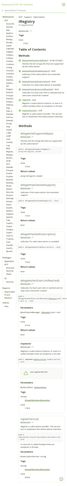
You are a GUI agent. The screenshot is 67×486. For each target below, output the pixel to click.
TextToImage (12, 236)
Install (9, 130)
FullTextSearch (12, 117)
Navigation (11, 155)
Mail (8, 148)
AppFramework (13, 33)
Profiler (9, 176)
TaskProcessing (13, 223)
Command (10, 58)
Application (9, 261)
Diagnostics (11, 89)
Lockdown (10, 142)
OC (5, 278)
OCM (8, 161)
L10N (8, 133)
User (8, 242)
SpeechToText (12, 211)
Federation (11, 105)
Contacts (10, 73)
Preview (9, 170)
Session (9, 195)
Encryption (11, 95)
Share (8, 204)
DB (7, 86)
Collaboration (12, 55)
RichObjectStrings (14, 183)
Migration (10, 151)
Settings (10, 198)
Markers (8, 298)
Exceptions (11, 102)
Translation (11, 239)
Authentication (12, 36)
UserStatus (11, 248)
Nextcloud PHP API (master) (17, 4)
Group (9, 123)
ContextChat (11, 77)
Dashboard (11, 80)
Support (10, 214)
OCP (6, 20)
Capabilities (11, 52)
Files (8, 108)
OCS (8, 164)
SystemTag (11, 217)
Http (8, 126)
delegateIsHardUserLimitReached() (37, 89)
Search (9, 189)
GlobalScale (11, 120)
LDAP (8, 136)
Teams (9, 226)
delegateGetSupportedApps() (35, 60)
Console (9, 70)
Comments (11, 61)
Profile (9, 173)
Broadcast (10, 42)
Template (10, 229)
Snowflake (10, 208)
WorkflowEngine (13, 251)
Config (9, 67)
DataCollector (12, 83)
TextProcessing (13, 233)
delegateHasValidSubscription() (36, 81)
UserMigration (12, 245)
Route (9, 186)
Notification (11, 158)
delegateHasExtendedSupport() (36, 71)
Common (10, 64)
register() (26, 100)
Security (9, 192)
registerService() (29, 110)
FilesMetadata (12, 114)
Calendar (10, 48)
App (8, 30)
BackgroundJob (13, 39)
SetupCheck (11, 201)
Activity (9, 27)
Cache (9, 45)
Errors (7, 295)
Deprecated (9, 292)
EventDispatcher (13, 98)
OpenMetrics (12, 167)
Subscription (39, 17)
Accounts (10, 24)
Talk (8, 220)
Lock (8, 139)
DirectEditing (12, 92)
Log (8, 145)
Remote (9, 179)
